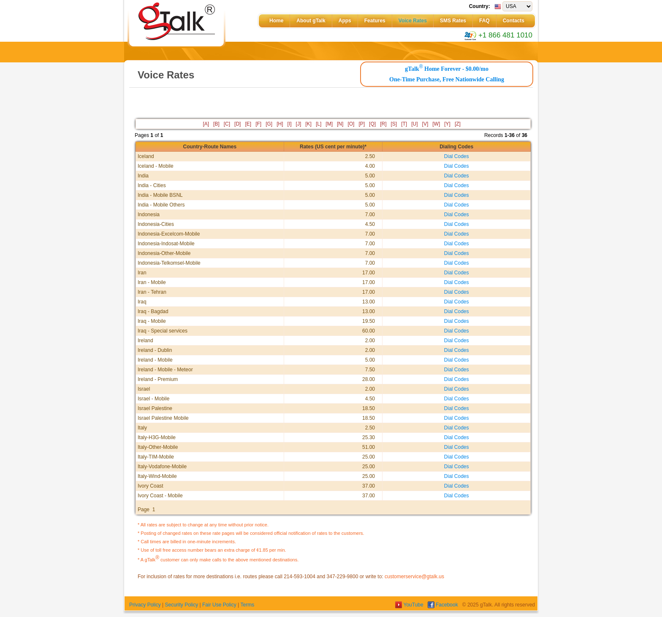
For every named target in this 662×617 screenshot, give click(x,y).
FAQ (484, 21)
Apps (345, 21)
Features (374, 21)
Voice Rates (413, 21)
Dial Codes (456, 156)
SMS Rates (453, 21)
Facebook (443, 605)
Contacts (513, 21)
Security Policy (181, 605)
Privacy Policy (145, 605)
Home (276, 21)
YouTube (410, 605)
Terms (247, 605)
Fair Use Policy (219, 605)
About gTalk (310, 21)
